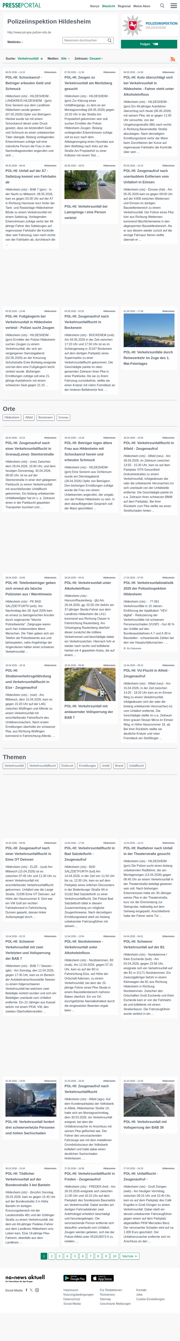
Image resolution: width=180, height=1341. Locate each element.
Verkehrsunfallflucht (42, 767)
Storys (94, 6)
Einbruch (67, 767)
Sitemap (105, 1301)
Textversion (107, 1296)
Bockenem (45, 417)
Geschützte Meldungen (115, 1305)
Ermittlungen (87, 767)
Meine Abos (141, 6)
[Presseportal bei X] (30, 1292)
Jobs (139, 1296)
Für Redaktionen (111, 1292)
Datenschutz (71, 1301)
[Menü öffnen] (173, 5)
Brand (119, 767)
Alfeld (29, 417)
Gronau (63, 417)
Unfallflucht (136, 767)
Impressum (70, 1292)
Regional (124, 6)
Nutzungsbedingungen (78, 1296)
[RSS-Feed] (172, 59)
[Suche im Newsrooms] (88, 40)
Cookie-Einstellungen (150, 1301)
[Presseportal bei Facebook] (25, 1292)
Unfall (105, 767)
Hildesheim (50, 72)
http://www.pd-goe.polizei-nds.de (29, 32)
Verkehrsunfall (14, 767)
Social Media (72, 1305)
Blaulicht (108, 6)
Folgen (149, 44)
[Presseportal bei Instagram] (36, 1291)
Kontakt (141, 1292)
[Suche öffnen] (162, 5)
